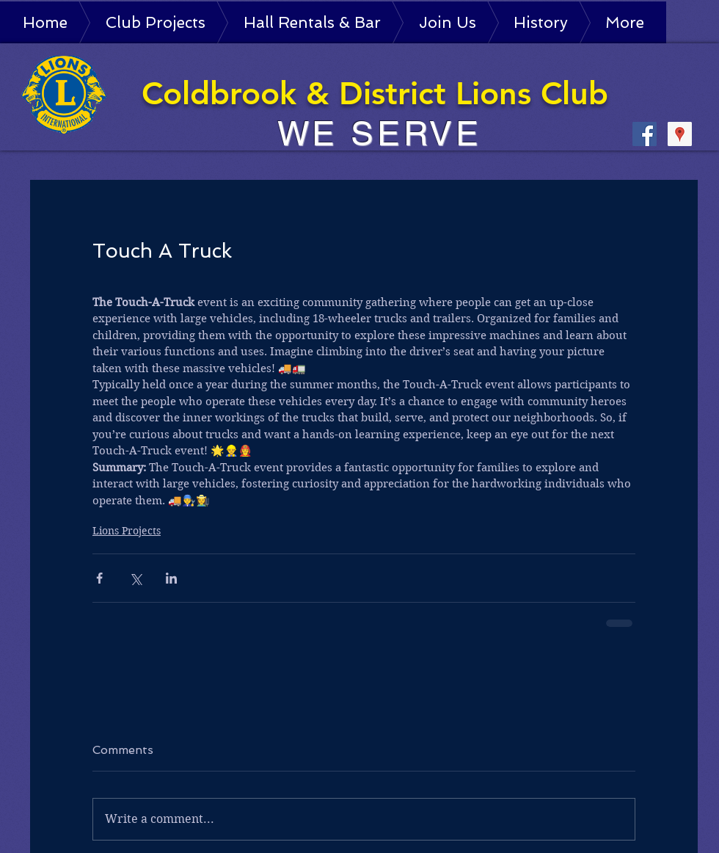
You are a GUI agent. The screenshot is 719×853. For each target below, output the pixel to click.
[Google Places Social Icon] (680, 134)
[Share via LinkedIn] (171, 578)
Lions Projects (126, 530)
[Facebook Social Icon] (644, 134)
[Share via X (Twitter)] (135, 578)
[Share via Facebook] (99, 578)
